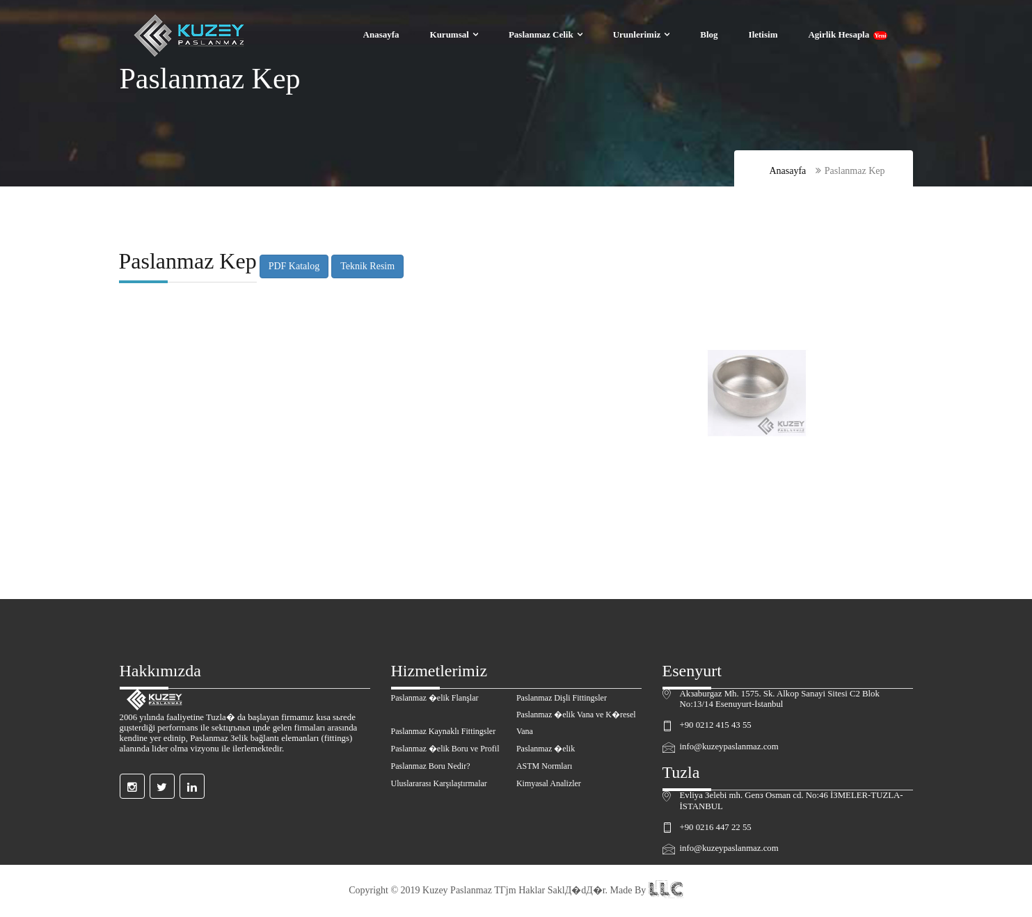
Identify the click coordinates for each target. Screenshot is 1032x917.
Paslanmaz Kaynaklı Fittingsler (443, 731)
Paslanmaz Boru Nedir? (430, 766)
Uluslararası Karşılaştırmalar (439, 783)
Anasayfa (381, 34)
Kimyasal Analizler (548, 783)
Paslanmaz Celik (541, 34)
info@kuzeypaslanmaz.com (729, 746)
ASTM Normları (544, 766)
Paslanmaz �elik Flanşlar (435, 698)
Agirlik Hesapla (847, 34)
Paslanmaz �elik (545, 748)
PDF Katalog (293, 266)
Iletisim (763, 34)
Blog (708, 34)
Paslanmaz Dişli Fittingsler (561, 698)
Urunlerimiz (637, 34)
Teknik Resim (367, 266)
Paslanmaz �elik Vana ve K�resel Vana (576, 723)
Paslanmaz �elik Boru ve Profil (445, 748)
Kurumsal (449, 34)
